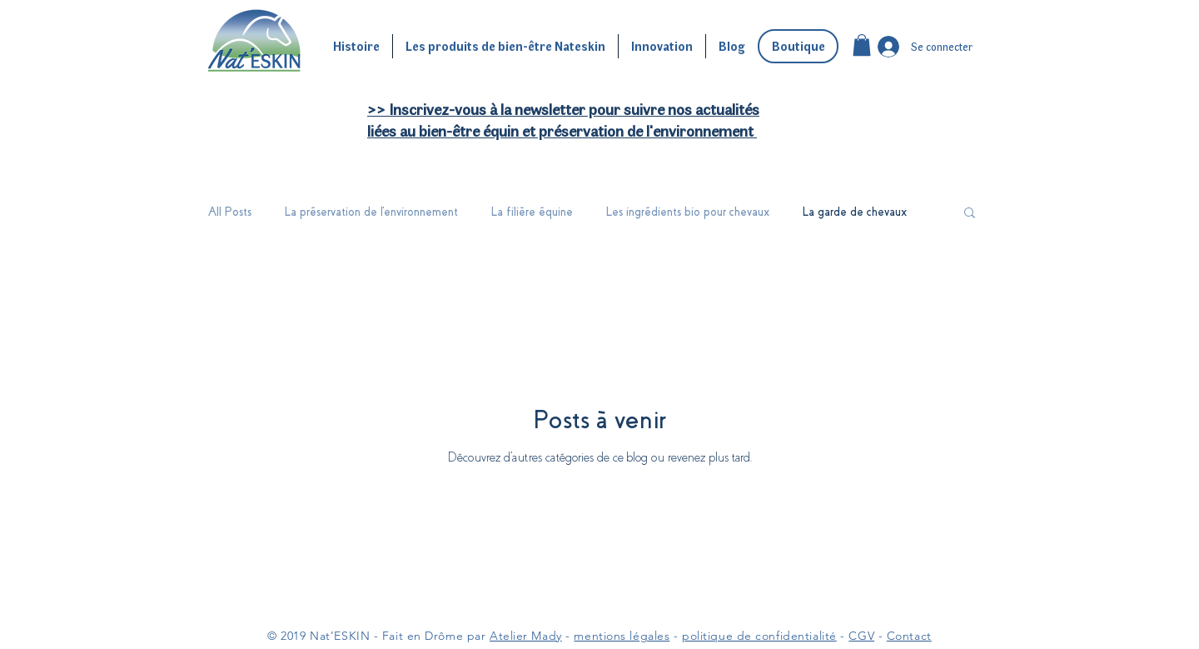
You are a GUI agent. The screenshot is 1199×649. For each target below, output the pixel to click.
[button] (862, 45)
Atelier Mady (526, 635)
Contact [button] (909, 635)
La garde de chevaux (855, 211)
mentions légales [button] (621, 635)
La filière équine (532, 211)
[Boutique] (798, 46)
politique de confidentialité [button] (759, 635)
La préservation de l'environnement (371, 211)
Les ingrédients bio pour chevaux (687, 211)
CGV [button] (861, 635)
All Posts (229, 211)
